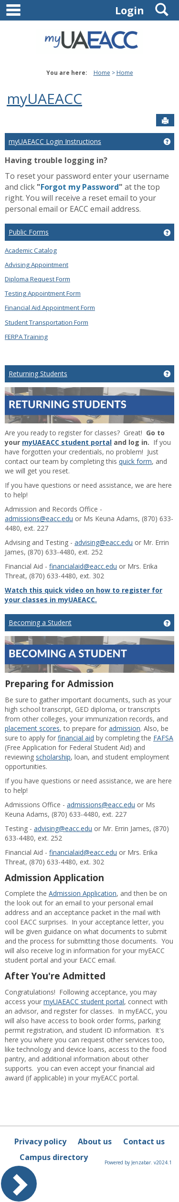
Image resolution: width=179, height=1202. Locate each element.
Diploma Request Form (37, 279)
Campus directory (54, 1157)
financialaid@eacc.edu (83, 566)
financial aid (76, 737)
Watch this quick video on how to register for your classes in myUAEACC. (83, 595)
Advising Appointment (36, 264)
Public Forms (29, 231)
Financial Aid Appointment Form (50, 307)
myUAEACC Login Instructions (55, 141)
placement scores (32, 728)
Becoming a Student (40, 622)
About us (95, 1141)
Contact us (144, 1141)
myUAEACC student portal (67, 442)
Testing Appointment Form (43, 293)
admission (124, 728)
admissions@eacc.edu (39, 518)
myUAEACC (44, 98)
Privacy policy (40, 1141)
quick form (135, 461)
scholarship (53, 756)
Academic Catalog (31, 250)
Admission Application (82, 893)
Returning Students (38, 373)
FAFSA (163, 737)
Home (102, 73)
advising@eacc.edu (103, 542)
